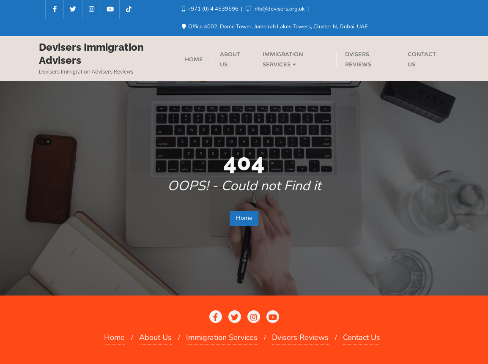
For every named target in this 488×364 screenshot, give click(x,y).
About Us (155, 337)
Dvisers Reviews (300, 337)
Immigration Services (222, 337)
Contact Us (361, 337)
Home (244, 218)
